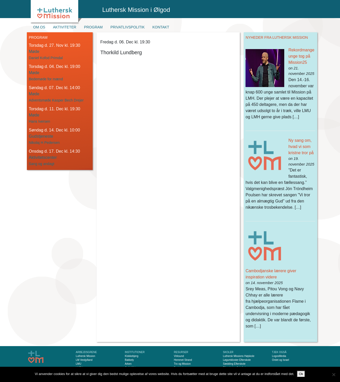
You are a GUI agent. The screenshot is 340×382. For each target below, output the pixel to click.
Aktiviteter (64, 27)
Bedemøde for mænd (46, 79)
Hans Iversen (39, 121)
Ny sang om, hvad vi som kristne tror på (301, 146)
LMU (78, 363)
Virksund (179, 356)
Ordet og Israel (280, 359)
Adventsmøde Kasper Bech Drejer (56, 100)
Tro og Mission (182, 363)
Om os (39, 27)
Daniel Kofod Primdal (46, 58)
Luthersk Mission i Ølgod (136, 9)
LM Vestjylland (84, 359)
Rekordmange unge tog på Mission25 (301, 56)
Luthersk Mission (85, 356)
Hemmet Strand (183, 359)
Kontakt (160, 27)
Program (93, 27)
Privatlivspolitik (127, 27)
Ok (301, 374)
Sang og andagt (41, 164)
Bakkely (129, 359)
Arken (128, 363)
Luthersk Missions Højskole (239, 356)
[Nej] (333, 374)
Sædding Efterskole (234, 363)
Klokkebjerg (131, 356)
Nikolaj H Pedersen (44, 143)
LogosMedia (279, 356)
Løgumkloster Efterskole (237, 359)
